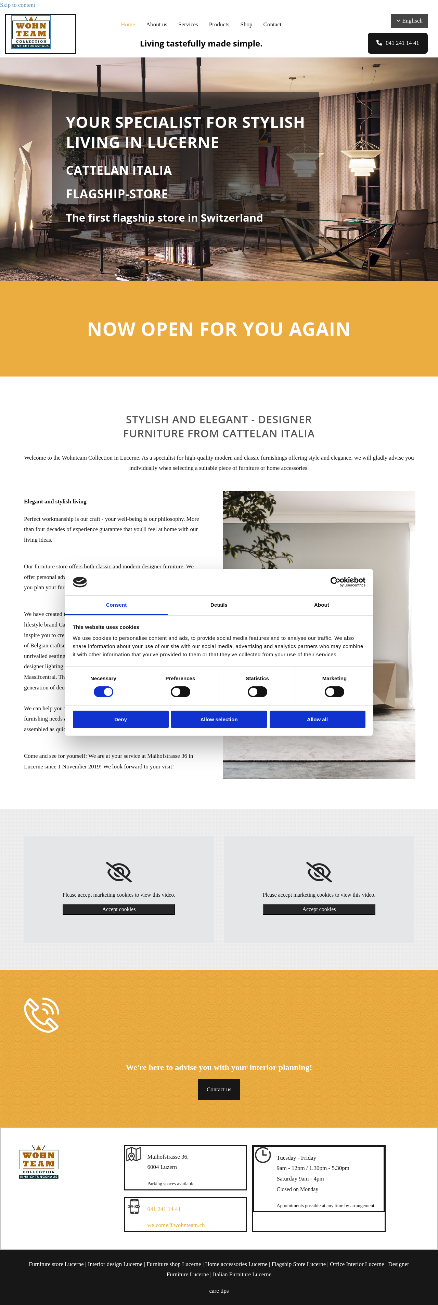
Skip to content (17, 5)
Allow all (317, 719)
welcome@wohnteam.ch (176, 1225)
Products (219, 24)
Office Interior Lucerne (357, 1264)
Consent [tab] (116, 605)
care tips (219, 1291)
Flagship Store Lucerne (299, 1264)
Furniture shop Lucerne (173, 1264)
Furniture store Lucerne (56, 1264)
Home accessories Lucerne (236, 1264)
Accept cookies (119, 909)
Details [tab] (219, 605)
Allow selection (218, 719)
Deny (120, 719)
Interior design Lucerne (115, 1264)
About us (157, 24)
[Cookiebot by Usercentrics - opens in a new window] (335, 582)
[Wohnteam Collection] (31, 47)
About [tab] (321, 605)
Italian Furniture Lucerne (242, 1274)
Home (130, 24)
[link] (119, 872)
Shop (245, 24)
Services (188, 24)
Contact (270, 24)
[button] (398, 43)
